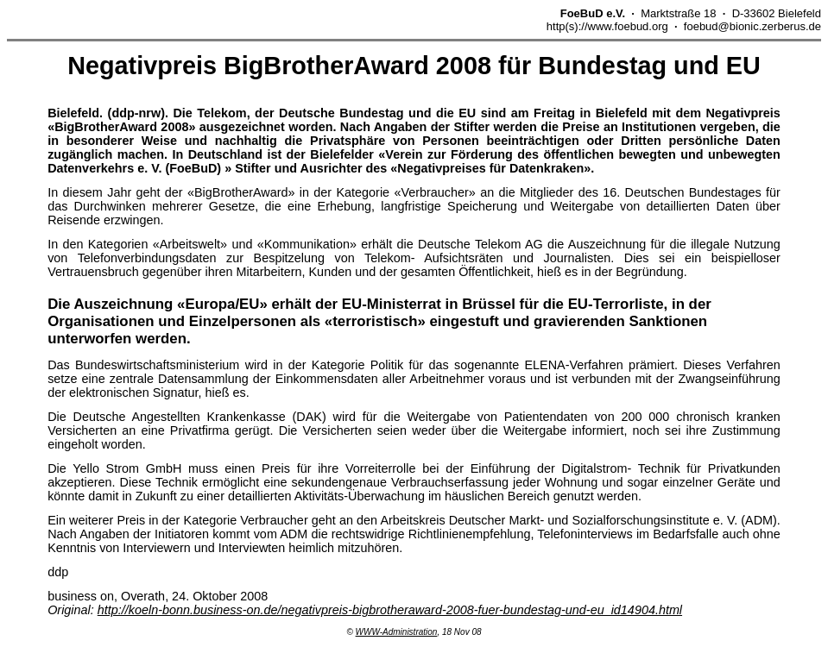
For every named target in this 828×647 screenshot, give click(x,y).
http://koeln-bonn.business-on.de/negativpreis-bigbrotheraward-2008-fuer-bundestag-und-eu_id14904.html (390, 610)
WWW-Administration (397, 632)
